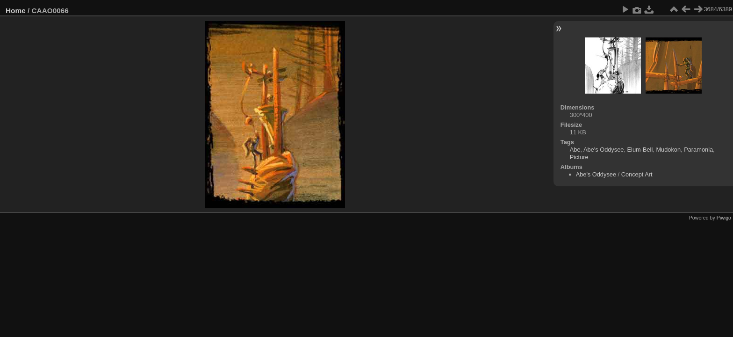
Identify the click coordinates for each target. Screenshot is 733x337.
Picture (579, 157)
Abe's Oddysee (603, 149)
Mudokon (668, 149)
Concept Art (637, 174)
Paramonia (698, 149)
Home (16, 11)
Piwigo (724, 217)
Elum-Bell (640, 149)
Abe (575, 149)
